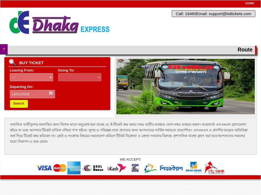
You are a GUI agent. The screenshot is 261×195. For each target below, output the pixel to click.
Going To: (67, 70)
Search (18, 103)
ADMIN (249, 3)
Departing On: (22, 87)
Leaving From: (23, 70)
